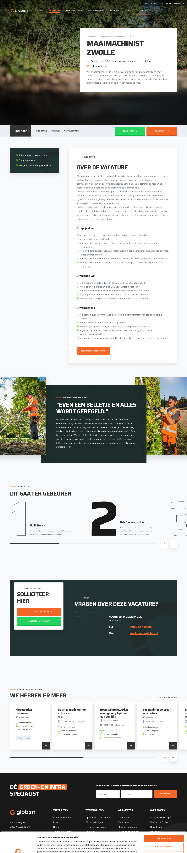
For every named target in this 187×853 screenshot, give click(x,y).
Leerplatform (178, 3)
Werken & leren (74, 10)
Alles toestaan (164, 819)
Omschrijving (41, 131)
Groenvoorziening (108, 36)
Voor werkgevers (96, 10)
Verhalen (56, 131)
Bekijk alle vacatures (167, 697)
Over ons (114, 10)
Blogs (128, 10)
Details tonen (150, 847)
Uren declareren (165, 3)
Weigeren (163, 835)
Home (40, 10)
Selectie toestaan (163, 827)
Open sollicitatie (150, 3)
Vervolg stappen (72, 131)
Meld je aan (165, 793)
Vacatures (54, 10)
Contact (144, 10)
